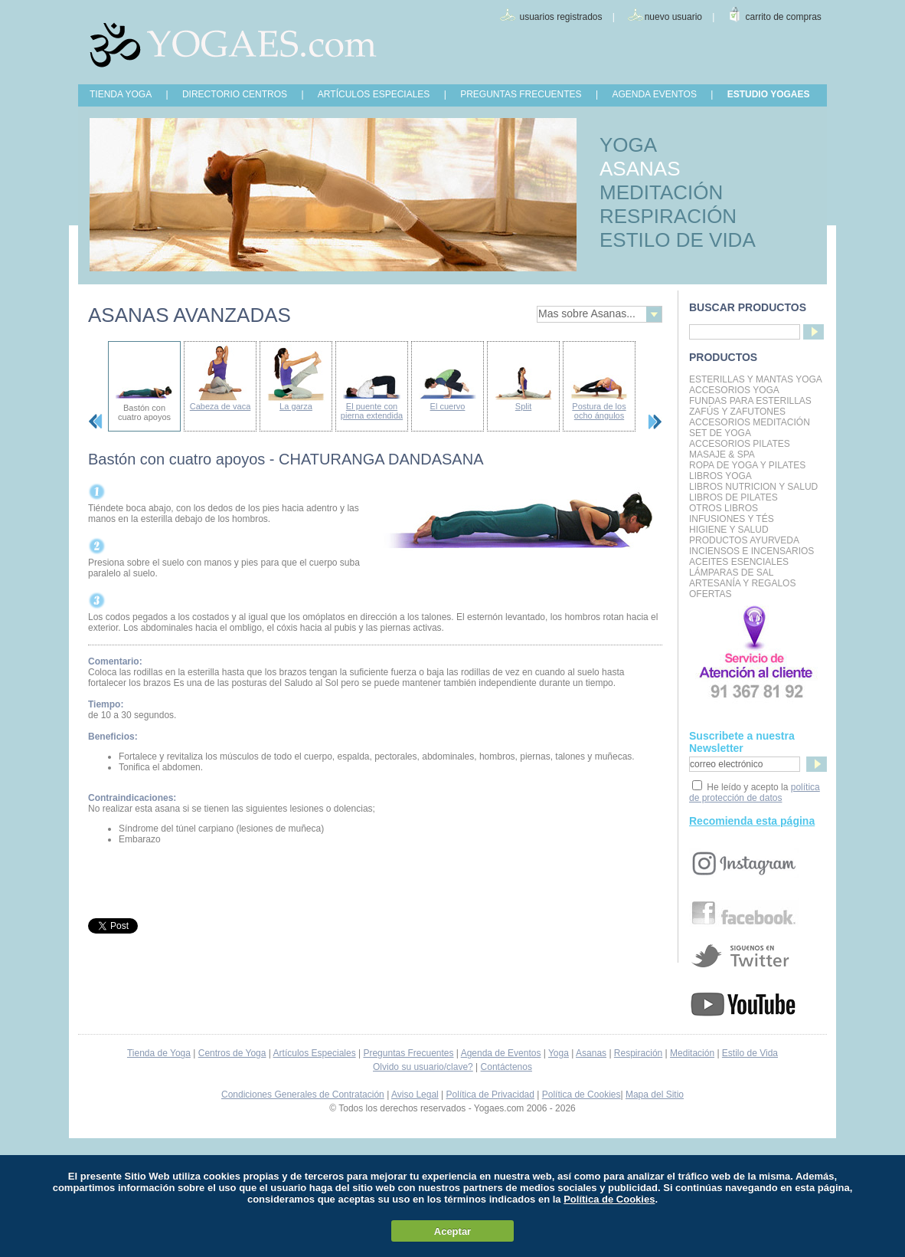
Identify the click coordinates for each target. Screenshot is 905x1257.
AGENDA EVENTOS (654, 94)
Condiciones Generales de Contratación (302, 1094)
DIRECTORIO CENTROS (234, 94)
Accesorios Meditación (749, 422)
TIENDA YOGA (121, 94)
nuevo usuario (673, 16)
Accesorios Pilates (739, 443)
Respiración (638, 1053)
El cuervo (448, 406)
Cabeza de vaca (220, 406)
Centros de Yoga (232, 1053)
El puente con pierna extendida (372, 411)
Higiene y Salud (729, 529)
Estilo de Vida (750, 1053)
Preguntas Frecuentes (408, 1053)
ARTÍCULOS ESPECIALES (374, 94)
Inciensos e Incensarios (751, 551)
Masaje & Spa (722, 454)
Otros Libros (723, 508)
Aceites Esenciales (739, 561)
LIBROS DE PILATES (733, 497)
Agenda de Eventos (501, 1053)
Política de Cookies (581, 1094)
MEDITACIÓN (661, 192)
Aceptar (452, 1231)
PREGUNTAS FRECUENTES (520, 94)
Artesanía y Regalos (742, 583)
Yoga (558, 1053)
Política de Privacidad (490, 1094)
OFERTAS (710, 594)
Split (523, 406)
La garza (295, 406)
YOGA (628, 144)
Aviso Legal (415, 1094)
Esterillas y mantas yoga (755, 379)
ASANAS (640, 168)
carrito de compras (784, 16)
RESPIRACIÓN (668, 216)
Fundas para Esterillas (750, 400)
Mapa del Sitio (655, 1094)
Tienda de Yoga (159, 1053)
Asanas (591, 1053)
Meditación (692, 1053)
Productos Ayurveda (744, 540)
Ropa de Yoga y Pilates (747, 465)
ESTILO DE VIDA (678, 239)
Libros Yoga (720, 476)
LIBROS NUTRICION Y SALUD (753, 486)
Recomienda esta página (752, 821)
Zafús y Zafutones (737, 411)
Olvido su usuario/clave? (423, 1067)
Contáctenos (506, 1067)
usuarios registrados (560, 16)
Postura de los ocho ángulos (599, 411)
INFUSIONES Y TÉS (731, 519)
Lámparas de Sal (731, 572)
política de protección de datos (754, 792)
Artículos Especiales (314, 1053)
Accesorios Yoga (734, 390)
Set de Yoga (720, 433)
